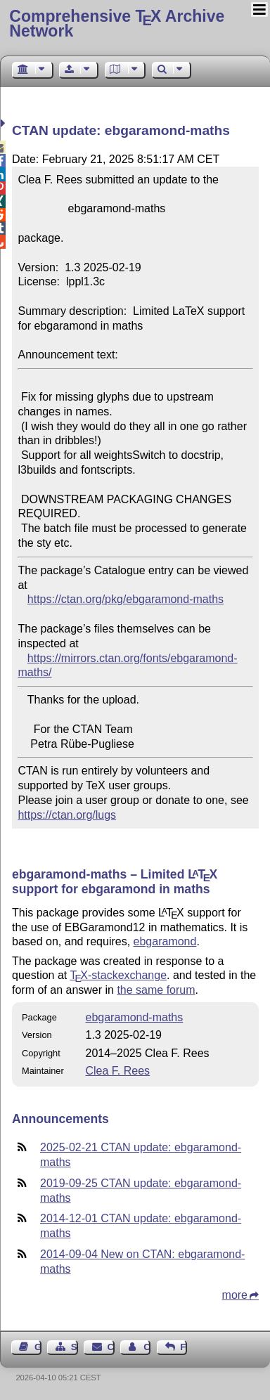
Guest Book (37, 1347)
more (235, 1295)
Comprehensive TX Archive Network (116, 23)
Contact (111, 1347)
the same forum (156, 990)
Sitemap (74, 1347)
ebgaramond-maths (134, 1017)
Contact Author (146, 1347)
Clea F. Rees (117, 1071)
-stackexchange (118, 975)
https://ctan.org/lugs (67, 815)
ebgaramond (165, 941)
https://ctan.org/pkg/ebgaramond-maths (125, 599)
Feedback (183, 1347)
